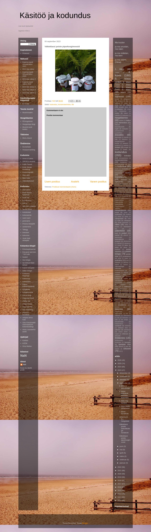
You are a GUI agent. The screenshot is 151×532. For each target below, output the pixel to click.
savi (127, 280)
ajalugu (117, 94)
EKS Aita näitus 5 (29, 87)
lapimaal (124, 179)
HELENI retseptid (29, 206)
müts (129, 218)
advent (123, 92)
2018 (120, 480)
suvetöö (125, 293)
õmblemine (120, 338)
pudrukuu (118, 260)
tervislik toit (120, 307)
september (124, 383)
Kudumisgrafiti (27, 172)
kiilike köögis (27, 271)
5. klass (123, 78)
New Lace (26, 178)
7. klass (126, 85)
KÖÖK (24, 343)
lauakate (125, 184)
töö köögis (124, 319)
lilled (120, 192)
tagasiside (118, 299)
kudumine (121, 166)
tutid (116, 319)
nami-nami (26, 218)
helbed (121, 120)
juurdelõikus (118, 133)
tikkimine (119, 309)
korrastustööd (119, 164)
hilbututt (117, 124)
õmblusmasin (119, 340)
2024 (120, 367)
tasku (129, 301)
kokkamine (26, 282)
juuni (122, 446)
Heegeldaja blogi (28, 124)
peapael (118, 241)
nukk (119, 220)
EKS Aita (25, 104)
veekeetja (128, 325)
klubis (125, 149)
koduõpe (127, 156)
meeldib (117, 208)
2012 (120, 500)
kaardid (126, 137)
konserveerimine (64, 104)
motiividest (118, 214)
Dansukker (26, 190)
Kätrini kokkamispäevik (28, 285)
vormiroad (127, 330)
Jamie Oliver (27, 209)
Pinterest (25, 53)
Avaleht (75, 181)
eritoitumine (122, 111)
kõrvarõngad (119, 171)
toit (127, 313)
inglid (117, 129)
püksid (117, 264)
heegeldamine (121, 118)
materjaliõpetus (119, 206)
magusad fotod (28, 298)
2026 (120, 360)
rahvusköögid (119, 266)
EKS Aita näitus (28, 69)
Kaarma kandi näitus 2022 (27, 83)
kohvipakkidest (123, 158)
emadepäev (119, 109)
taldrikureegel (119, 301)
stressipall (125, 291)
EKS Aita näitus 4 (29, 90)
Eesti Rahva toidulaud (27, 194)
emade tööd (123, 107)
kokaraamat (26, 215)
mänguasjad (119, 218)
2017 (120, 484)
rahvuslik (118, 268)
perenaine (26, 221)
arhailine (120, 101)
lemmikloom (118, 186)
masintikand (119, 204)
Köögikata (26, 289)
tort (118, 317)
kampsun (125, 139)
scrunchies (118, 282)
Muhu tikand (27, 138)
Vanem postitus (98, 181)
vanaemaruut (119, 323)
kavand (125, 143)
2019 (120, 477)
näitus (117, 224)
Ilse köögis (26, 260)
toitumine (25, 235)
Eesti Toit (25, 198)
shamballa (118, 287)
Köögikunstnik (27, 292)
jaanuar (123, 463)
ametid (117, 99)
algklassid (119, 96)
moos (125, 212)
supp (116, 293)
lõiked (127, 194)
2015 (120, 490)
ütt (120, 351)
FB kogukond (27, 121)
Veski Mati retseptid (26, 239)
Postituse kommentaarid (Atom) (64, 187)
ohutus (117, 226)
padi (116, 233)
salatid (125, 278)
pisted (119, 245)
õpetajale (127, 342)
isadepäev (125, 129)
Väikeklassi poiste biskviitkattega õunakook (124, 428)
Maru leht (26, 175)
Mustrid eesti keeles (27, 128)
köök (123, 175)
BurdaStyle (26, 147)
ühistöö (117, 349)
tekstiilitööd (122, 305)
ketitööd (126, 145)
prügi (119, 258)
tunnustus (125, 317)
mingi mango (27, 304)
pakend (126, 235)
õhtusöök (118, 336)
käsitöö (128, 173)
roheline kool (120, 274)
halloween (125, 115)
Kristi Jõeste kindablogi (27, 168)
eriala (129, 109)
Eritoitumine (27, 200)
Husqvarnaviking (28, 150)
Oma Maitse (27, 346)
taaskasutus (122, 297)
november (124, 376)
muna (119, 216)
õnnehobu (118, 342)
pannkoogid (118, 237)
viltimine (118, 330)
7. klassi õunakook (124, 413)
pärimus (125, 262)
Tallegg (25, 230)
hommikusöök (119, 127)
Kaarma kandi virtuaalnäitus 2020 (27, 74)
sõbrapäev (118, 295)
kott (129, 164)
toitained (117, 315)
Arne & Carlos (27, 159)
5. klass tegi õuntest (123, 402)
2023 (120, 370)
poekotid (117, 249)
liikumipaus (118, 190)
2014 (120, 494)
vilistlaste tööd (123, 328)
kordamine (123, 162)
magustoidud (125, 198)
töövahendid (119, 321)
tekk (118, 303)
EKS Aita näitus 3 (29, 93)
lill (115, 192)
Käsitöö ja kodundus (55, 15)
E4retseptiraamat (28, 249)
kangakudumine (120, 141)
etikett (126, 113)
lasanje (117, 184)
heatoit (25, 257)
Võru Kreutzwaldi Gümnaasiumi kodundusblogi (28, 325)
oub (123, 229)
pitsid (117, 247)
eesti (126, 103)
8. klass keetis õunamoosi (124, 407)
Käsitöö (25, 340)
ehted (128, 105)
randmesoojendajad (121, 270)
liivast (126, 190)
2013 (120, 497)
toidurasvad (118, 313)
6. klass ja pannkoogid (124, 387)
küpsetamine (121, 177)
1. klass (119, 69)
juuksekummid (119, 131)
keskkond (118, 145)
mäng (126, 216)
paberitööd (120, 231)
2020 (120, 474)
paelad (117, 235)
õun (127, 346)
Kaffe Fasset (27, 164)
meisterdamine (120, 210)
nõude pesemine (123, 222)
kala (116, 139)
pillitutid (119, 243)
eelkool (117, 103)
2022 (120, 467)
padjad (124, 233)
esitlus (117, 113)
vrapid (117, 334)
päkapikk (117, 262)
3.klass (117, 72)
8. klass (126, 87)
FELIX (24, 203)
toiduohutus (118, 311)
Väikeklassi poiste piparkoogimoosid (124, 439)
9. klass (126, 90)
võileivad (125, 334)
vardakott (118, 325)
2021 (120, 471)
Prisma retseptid (28, 224)
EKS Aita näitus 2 (29, 79)
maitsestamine (119, 200)
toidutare (25, 232)
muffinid (128, 214)
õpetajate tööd (125, 344)
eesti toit (118, 105)
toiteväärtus (127, 315)
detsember (124, 373)
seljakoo (122, 284)
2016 (120, 487)
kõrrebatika (125, 169)
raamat (125, 264)
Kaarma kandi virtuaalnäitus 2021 (27, 64)
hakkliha (117, 115)
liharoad (128, 186)
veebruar (123, 460)
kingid (126, 147)
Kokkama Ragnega (26, 275)
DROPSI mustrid (28, 161)
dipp (127, 101)
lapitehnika (119, 182)
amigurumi (127, 99)
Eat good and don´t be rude (29, 253)
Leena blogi (26, 295)
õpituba (121, 346)
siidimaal (127, 287)
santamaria (26, 227)
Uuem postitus (52, 181)
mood (117, 212)
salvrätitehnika (119, 280)
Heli (24, 364)
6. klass (127, 82)
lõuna (116, 198)
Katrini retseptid (28, 268)
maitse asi (26, 301)
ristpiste (126, 272)
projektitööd (127, 256)
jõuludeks (119, 135)
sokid (117, 291)
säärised (128, 295)
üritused (127, 348)
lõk (73, 104)
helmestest (123, 123)
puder (126, 258)
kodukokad (26, 212)
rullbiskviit (118, 276)
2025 (120, 363)
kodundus (53, 104)
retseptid (117, 272)
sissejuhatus (123, 289)
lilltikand (128, 192)
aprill (122, 453)
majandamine (119, 202)
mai (121, 450)
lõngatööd (124, 196)
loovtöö (119, 194)
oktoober (123, 380)
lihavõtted (122, 188)
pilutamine (127, 243)
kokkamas (26, 279)
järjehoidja (118, 137)
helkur (128, 120)
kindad (117, 147)
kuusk (117, 169)
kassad (117, 143)
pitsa (126, 245)
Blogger (85, 523)
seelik (129, 282)
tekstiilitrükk (127, 303)
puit (127, 260)
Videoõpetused (28, 181)
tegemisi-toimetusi (25, 314)
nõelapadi (127, 220)
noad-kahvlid (27, 307)
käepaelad (118, 173)
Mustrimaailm (27, 113)
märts (122, 456)
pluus (125, 247)
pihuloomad (127, 241)
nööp (126, 224)
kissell (117, 149)
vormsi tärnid (122, 331)
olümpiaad (127, 226)
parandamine (119, 239)
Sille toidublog (27, 310)
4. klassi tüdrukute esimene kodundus (124, 394)
